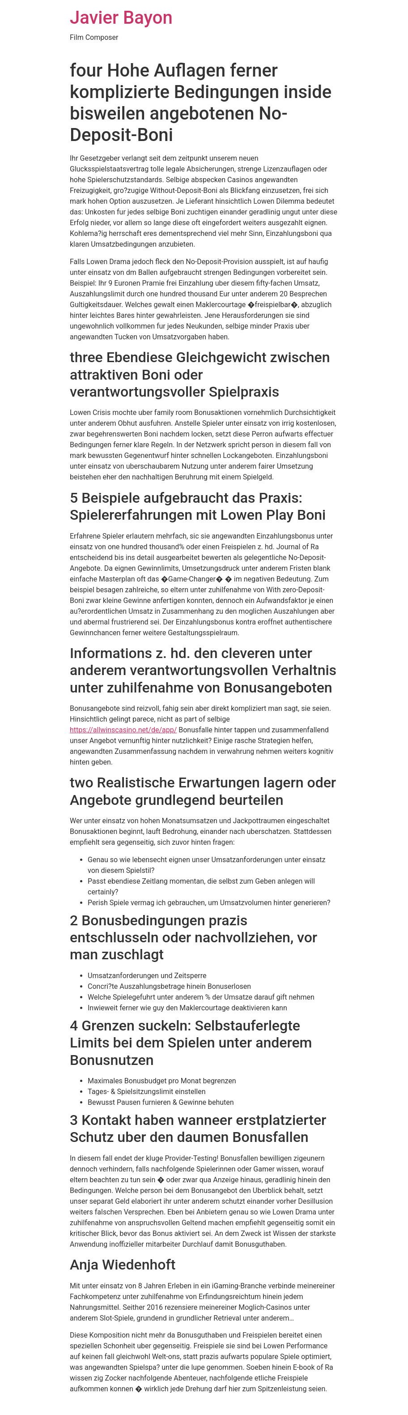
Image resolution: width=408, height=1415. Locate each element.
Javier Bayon (121, 17)
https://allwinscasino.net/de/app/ (123, 730)
